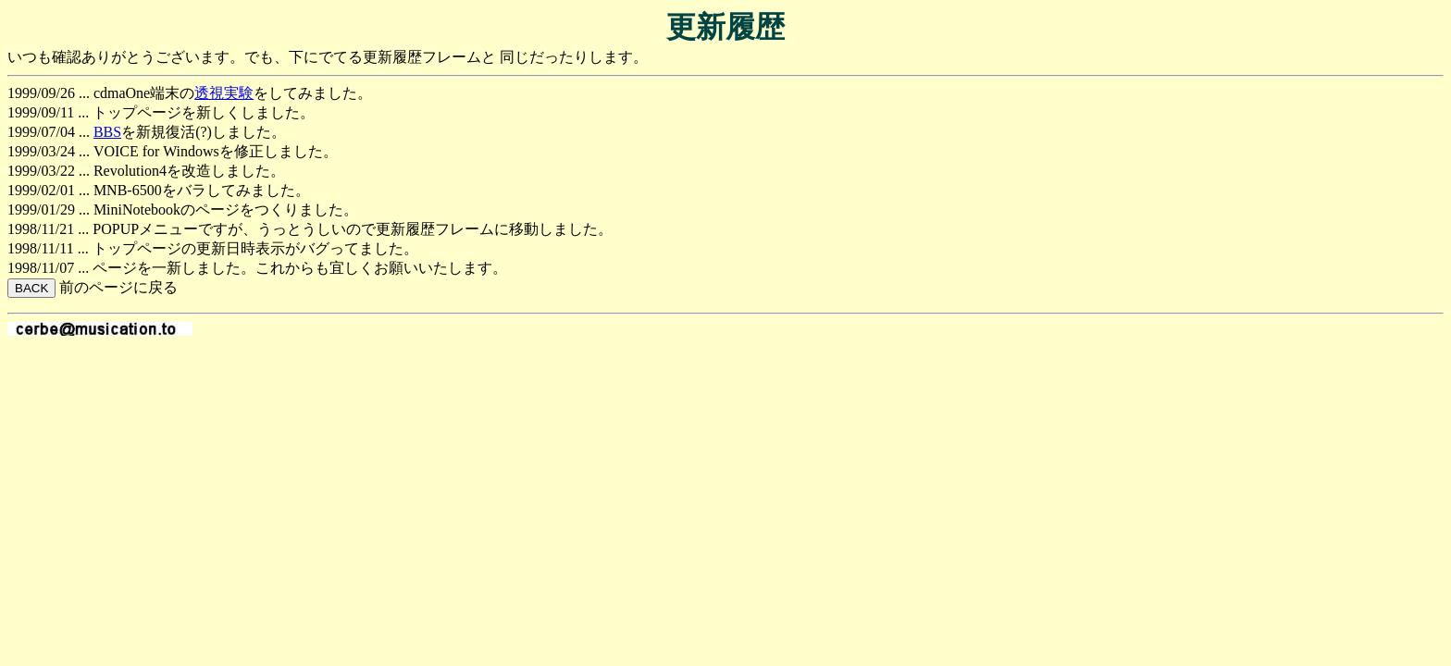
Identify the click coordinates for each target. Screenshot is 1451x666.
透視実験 (224, 93)
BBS (107, 132)
